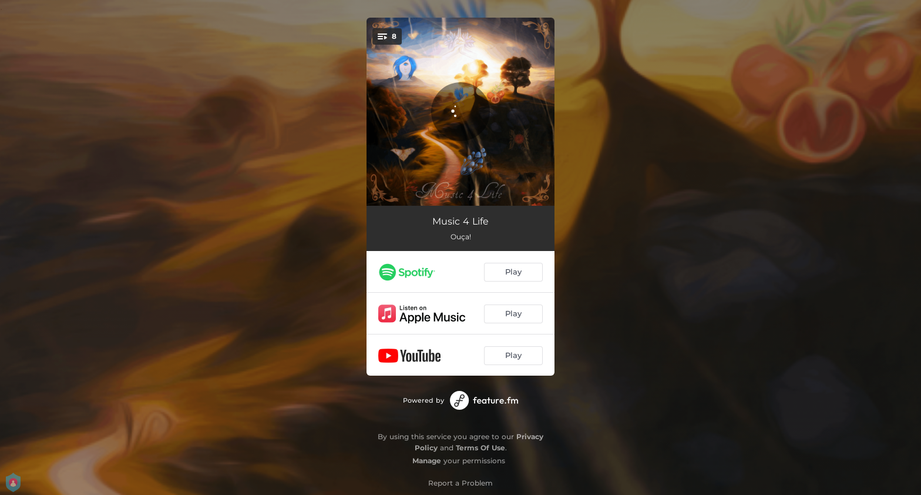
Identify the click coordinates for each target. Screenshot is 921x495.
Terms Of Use (480, 447)
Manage (426, 460)
